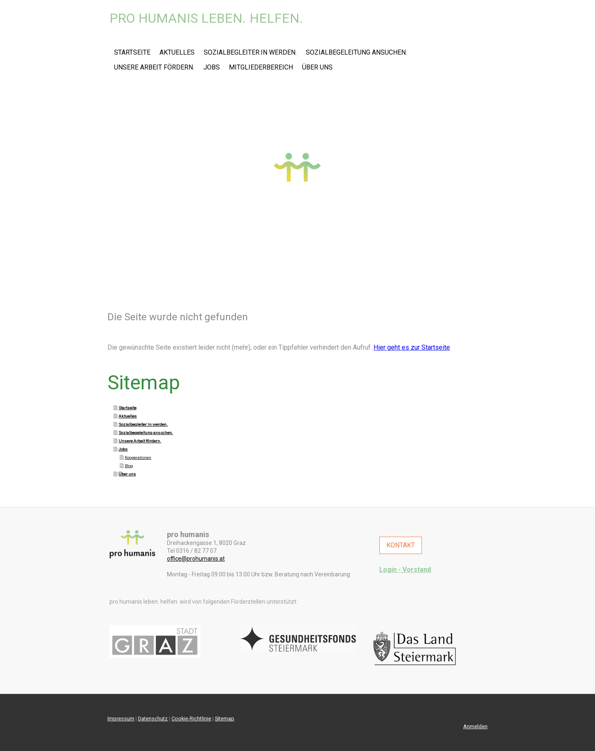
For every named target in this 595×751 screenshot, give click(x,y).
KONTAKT (400, 545)
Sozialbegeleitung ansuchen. (356, 52)
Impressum (120, 718)
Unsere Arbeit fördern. (154, 67)
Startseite (132, 52)
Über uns (317, 67)
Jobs (211, 67)
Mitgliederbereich (261, 67)
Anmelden (475, 726)
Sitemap (224, 718)
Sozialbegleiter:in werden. (250, 52)
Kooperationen (138, 457)
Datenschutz (153, 718)
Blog (129, 465)
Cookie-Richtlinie (191, 718)
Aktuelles (177, 52)
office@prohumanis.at (196, 558)
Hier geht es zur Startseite (412, 347)
